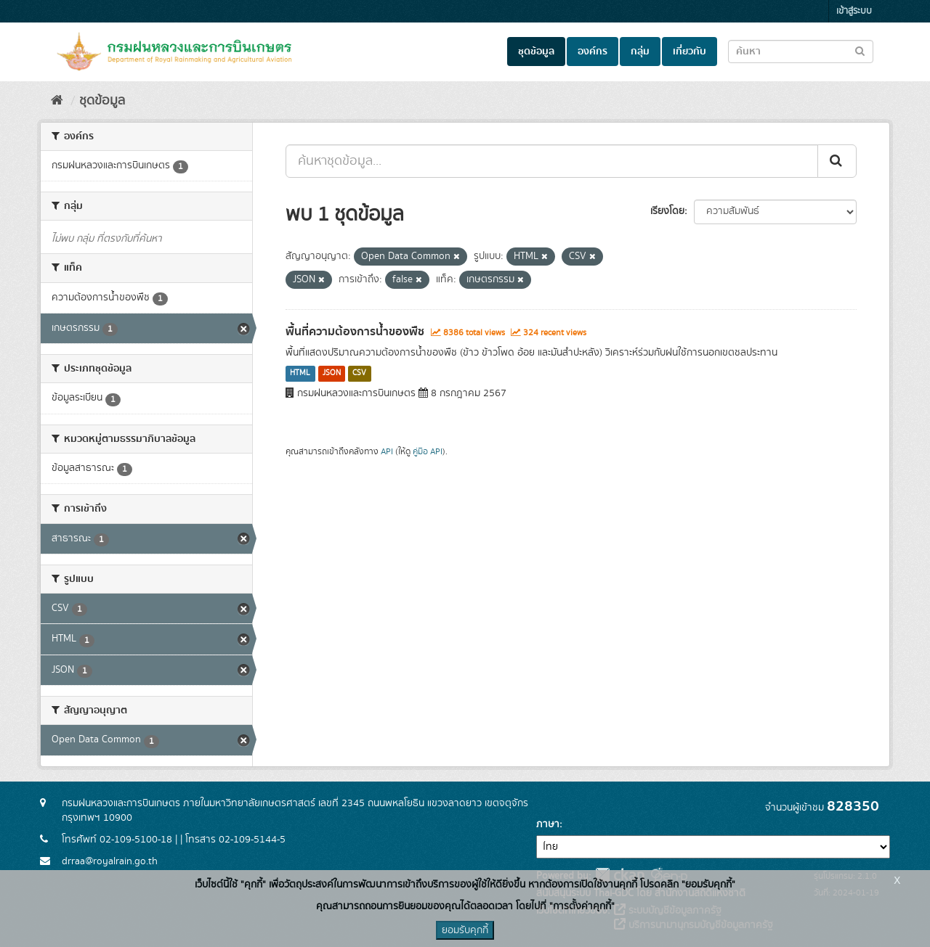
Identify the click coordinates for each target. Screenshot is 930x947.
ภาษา (547, 824)
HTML (300, 374)
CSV (359, 374)
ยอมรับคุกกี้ (465, 930)
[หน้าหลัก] (57, 100)
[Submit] (837, 161)
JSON (332, 374)
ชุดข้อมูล (536, 52)
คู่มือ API (427, 452)
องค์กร (592, 52)
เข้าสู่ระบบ (854, 11)
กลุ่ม (640, 52)
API (387, 452)
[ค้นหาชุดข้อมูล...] (552, 161)
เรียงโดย (667, 211)
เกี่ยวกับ (689, 52)
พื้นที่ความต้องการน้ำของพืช (355, 331)
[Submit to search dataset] (860, 50)
